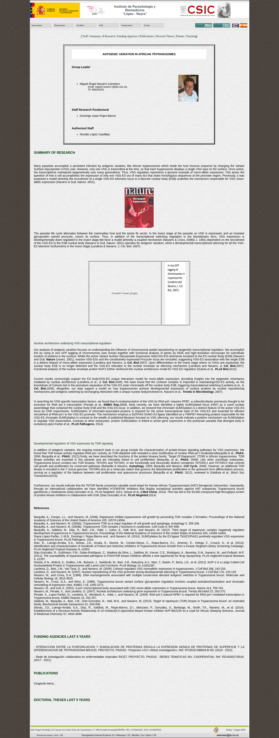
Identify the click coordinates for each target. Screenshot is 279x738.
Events (147, 25)
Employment (127, 25)
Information (37, 25)
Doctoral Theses (165, 36)
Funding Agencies (127, 36)
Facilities (80, 25)
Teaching (191, 36)
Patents (180, 36)
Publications (147, 36)
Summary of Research (102, 36)
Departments (59, 25)
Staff (101, 25)
